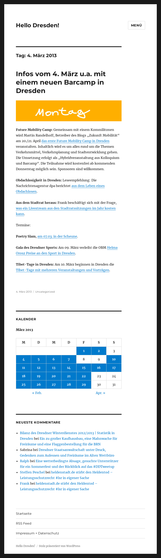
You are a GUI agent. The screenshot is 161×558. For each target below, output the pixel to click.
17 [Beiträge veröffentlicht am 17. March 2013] (114, 368)
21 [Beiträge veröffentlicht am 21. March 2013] (68, 376)
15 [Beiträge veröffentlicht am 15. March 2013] (84, 368)
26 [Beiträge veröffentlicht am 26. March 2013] (39, 384)
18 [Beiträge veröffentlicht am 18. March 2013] (23, 376)
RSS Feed (23, 523)
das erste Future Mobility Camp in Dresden (75, 141)
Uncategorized (45, 291)
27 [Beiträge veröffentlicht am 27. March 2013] (54, 384)
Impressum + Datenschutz (37, 533)
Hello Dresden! (37, 25)
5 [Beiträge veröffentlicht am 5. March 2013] (39, 359)
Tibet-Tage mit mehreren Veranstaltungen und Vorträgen (62, 270)
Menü (136, 25)
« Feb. (37, 393)
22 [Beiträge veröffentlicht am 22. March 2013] (84, 376)
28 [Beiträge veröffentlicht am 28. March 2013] (69, 384)
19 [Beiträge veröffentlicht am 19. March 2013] (38, 376)
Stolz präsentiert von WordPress (59, 546)
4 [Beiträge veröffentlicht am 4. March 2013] (24, 359)
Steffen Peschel (32, 472)
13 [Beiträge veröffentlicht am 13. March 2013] (53, 368)
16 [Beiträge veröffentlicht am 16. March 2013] (99, 368)
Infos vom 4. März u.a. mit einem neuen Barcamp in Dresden (61, 82)
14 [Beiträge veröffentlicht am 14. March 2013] (69, 368)
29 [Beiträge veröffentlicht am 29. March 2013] (84, 384)
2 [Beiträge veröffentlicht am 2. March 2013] (99, 351)
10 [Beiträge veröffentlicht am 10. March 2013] (114, 359)
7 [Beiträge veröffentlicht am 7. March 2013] (69, 359)
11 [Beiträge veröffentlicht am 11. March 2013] (23, 368)
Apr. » (100, 393)
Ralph (24, 461)
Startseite (24, 514)
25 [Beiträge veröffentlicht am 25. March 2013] (24, 384)
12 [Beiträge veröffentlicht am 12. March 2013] (38, 368)
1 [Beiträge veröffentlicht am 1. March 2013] (84, 351)
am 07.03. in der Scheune (57, 236)
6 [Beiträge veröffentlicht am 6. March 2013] (54, 359)
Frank (24, 483)
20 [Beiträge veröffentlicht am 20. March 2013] (54, 376)
